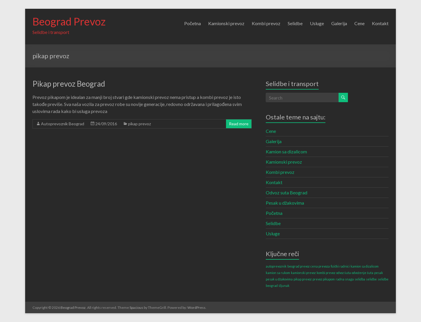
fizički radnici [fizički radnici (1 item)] (340, 266)
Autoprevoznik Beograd (62, 123)
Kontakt (380, 23)
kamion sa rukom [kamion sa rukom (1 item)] (278, 273)
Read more (239, 123)
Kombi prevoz (266, 23)
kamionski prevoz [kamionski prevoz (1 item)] (303, 273)
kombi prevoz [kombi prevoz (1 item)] (326, 273)
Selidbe (295, 23)
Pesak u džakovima (285, 202)
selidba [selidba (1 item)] (360, 279)
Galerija (339, 23)
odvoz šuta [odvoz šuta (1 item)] (343, 273)
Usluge (317, 23)
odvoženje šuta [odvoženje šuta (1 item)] (362, 273)
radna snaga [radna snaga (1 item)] (345, 279)
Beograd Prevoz (69, 21)
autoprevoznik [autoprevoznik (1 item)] (276, 266)
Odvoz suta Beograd (286, 192)
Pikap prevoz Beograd (68, 83)
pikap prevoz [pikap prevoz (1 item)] (303, 279)
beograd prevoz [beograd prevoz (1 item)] (298, 266)
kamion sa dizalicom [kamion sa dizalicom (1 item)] (365, 266)
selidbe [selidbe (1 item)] (371, 279)
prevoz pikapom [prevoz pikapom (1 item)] (324, 279)
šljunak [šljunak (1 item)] (284, 285)
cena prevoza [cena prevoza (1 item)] (320, 266)
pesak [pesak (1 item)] (378, 273)
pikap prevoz (139, 123)
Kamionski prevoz (226, 23)
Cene (359, 23)
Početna (192, 23)
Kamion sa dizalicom (286, 151)
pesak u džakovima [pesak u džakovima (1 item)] (279, 279)
